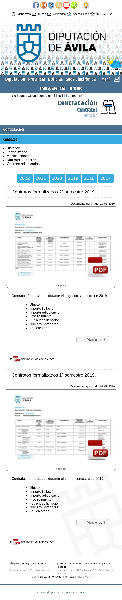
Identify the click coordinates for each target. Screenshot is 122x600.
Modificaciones (18, 156)
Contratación (77, 103)
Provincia (36, 79)
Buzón (38, 14)
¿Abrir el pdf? (93, 339)
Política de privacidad (43, 563)
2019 (73, 178)
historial (59, 95)
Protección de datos (70, 563)
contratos (45, 95)
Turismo (75, 88)
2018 (89, 178)
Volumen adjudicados (23, 164)
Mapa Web (20, 14)
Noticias (55, 79)
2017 (105, 178)
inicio (12, 95)
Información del (33, 359)
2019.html (75, 95)
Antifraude (56, 14)
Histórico (90, 115)
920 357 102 (100, 14)
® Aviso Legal (19, 563)
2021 (41, 178)
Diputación (15, 79)
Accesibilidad (77, 14)
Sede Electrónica (81, 79)
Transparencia (52, 88)
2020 (57, 178)
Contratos (87, 110)
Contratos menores (21, 160)
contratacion (27, 95)
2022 (24, 178)
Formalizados (17, 152)
